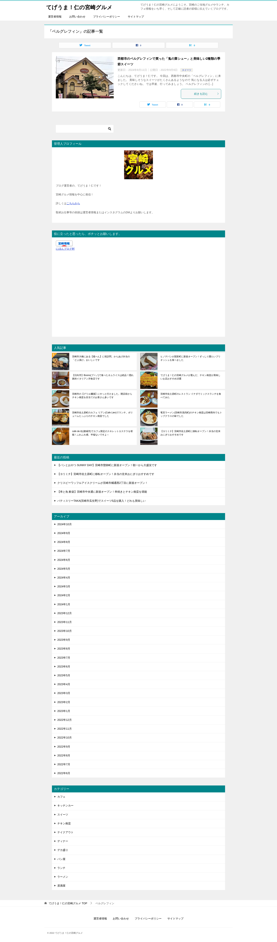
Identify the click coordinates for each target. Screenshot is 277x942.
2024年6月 (63, 559)
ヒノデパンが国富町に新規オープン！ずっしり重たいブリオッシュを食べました (190, 358)
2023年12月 (64, 613)
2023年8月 (63, 648)
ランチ (61, 867)
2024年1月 (63, 604)
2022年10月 (64, 737)
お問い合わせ (77, 16)
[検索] (84, 129)
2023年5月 (63, 675)
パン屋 (61, 859)
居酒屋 (61, 885)
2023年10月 (64, 630)
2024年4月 (63, 577)
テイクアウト (65, 832)
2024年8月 (63, 541)
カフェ (61, 796)
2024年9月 (63, 533)
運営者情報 (55, 16)
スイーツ (186, 70)
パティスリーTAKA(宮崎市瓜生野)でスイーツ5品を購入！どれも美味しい (101, 500)
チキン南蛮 (64, 823)
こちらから (73, 203)
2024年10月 (64, 524)
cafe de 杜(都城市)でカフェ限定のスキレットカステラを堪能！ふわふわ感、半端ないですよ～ (102, 433)
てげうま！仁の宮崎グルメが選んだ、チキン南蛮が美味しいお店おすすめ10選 (190, 377)
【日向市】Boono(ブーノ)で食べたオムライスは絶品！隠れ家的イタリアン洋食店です (102, 377)
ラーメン (62, 876)
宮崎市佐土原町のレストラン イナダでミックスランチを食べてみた (190, 396)
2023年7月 (63, 657)
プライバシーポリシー (106, 16)
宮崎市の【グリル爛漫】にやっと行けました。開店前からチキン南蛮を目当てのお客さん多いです (102, 396)
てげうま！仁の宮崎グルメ (81, 6)
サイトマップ (136, 16)
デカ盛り (62, 850)
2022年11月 (64, 728)
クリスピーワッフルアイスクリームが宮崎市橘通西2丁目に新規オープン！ (102, 482)
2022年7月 (63, 764)
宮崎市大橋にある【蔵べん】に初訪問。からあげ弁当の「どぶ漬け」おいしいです (101, 358)
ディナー (62, 841)
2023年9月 (63, 639)
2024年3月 (63, 586)
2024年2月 (63, 595)
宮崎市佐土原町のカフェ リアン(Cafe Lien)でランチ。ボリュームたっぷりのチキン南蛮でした (102, 414)
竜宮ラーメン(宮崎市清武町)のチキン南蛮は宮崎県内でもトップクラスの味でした (191, 414)
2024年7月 (63, 550)
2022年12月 (64, 719)
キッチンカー (65, 805)
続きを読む (206, 93)
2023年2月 (63, 702)
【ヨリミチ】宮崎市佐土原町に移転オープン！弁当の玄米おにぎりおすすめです (190, 433)
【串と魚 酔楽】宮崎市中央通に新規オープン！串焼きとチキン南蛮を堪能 (102, 491)
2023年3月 (63, 693)
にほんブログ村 (65, 248)
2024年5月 (63, 568)
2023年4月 (63, 684)
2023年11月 (64, 622)
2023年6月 (63, 666)
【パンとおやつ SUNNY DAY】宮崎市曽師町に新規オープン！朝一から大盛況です (107, 465)
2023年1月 (63, 711)
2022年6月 (63, 773)
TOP (68, 903)
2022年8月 (63, 755)
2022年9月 (63, 746)
